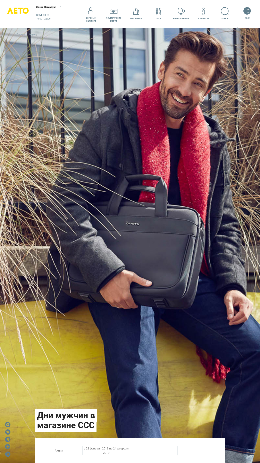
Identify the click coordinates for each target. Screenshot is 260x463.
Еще (247, 13)
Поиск (226, 13)
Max (7, 424)
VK (7, 432)
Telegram (7, 454)
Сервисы (203, 13)
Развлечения (181, 13)
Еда (159, 13)
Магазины (136, 13)
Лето (20, 14)
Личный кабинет (91, 13)
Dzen (7, 446)
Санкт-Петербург (53, 7)
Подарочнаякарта (113, 13)
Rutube (7, 439)
